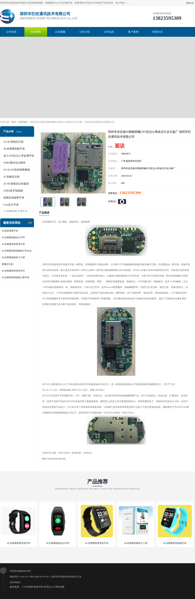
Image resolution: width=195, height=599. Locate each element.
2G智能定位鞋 (11, 176)
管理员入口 (49, 587)
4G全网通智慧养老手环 (13, 271)
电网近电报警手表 (13, 197)
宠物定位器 (7, 264)
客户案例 (133, 31)
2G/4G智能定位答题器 (16, 183)
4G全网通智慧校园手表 (174, 543)
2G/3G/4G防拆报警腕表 (16, 169)
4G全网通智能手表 (14, 148)
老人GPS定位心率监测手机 (18, 155)
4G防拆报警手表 (10, 231)
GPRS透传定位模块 (14, 162)
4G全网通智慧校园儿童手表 (15, 277)
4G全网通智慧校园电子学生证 (17, 251)
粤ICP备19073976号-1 (41, 576)
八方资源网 (27, 587)
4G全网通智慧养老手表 (13, 244)
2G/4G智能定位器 (13, 141)
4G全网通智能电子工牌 (13, 257)
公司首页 (11, 31)
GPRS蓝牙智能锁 (13, 190)
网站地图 (59, 587)
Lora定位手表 (11, 204)
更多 (30, 223)
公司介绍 (84, 31)
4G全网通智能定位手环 (13, 237)
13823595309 (130, 193)
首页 (13, 122)
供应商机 (36, 31)
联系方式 (157, 31)
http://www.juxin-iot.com (53, 458)
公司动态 (109, 31)
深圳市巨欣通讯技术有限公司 (64, 576)
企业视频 (60, 31)
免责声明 (38, 587)
